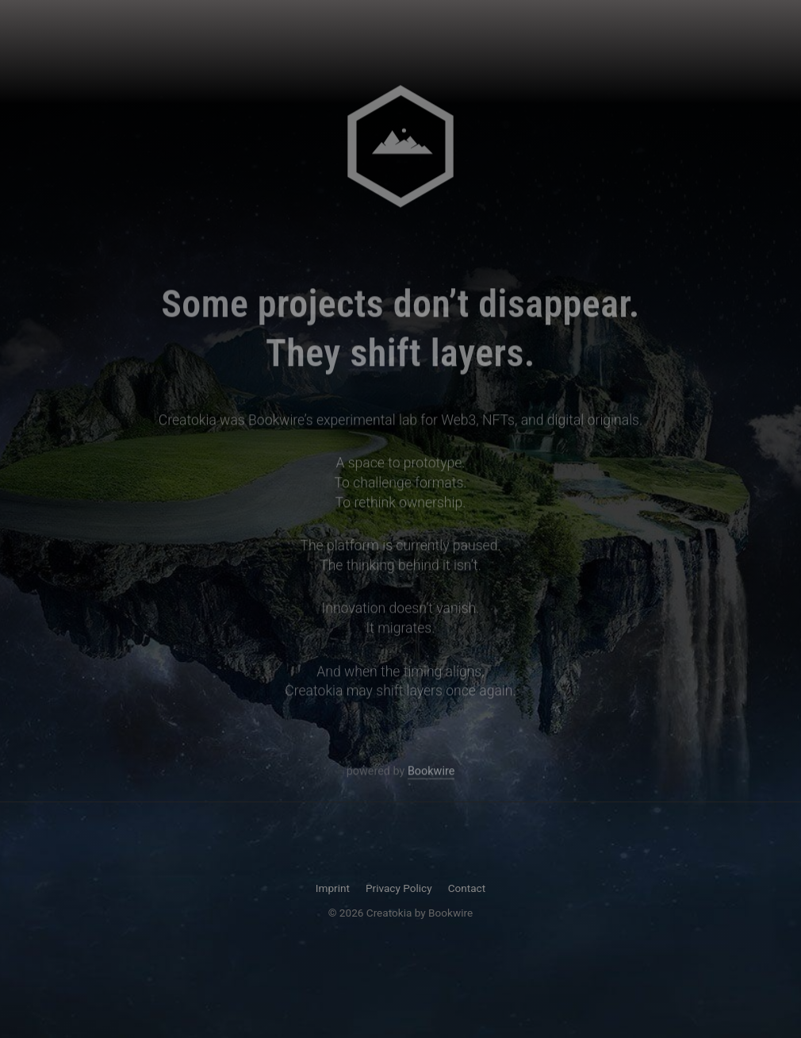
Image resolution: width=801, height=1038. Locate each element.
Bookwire (431, 772)
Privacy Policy (399, 888)
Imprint (333, 888)
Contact (467, 888)
